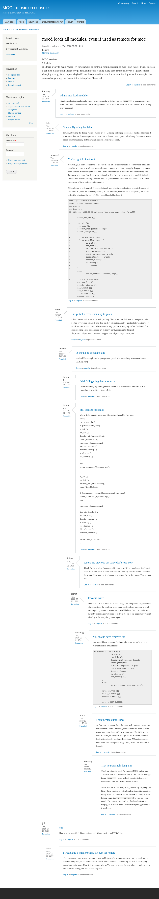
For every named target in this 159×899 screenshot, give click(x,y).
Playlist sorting (14, 113)
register (137, 85)
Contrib (80, 22)
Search (135, 3)
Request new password (17, 163)
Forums (14, 29)
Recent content (14, 85)
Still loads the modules (92, 409)
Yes (61, 827)
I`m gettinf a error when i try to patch (91, 314)
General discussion (29, 29)
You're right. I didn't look (81, 159)
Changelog (123, 3)
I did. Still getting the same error (97, 381)
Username (11, 140)
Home (5, 29)
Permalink (46, 102)
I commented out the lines (110, 719)
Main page (9, 22)
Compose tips (14, 75)
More (31, 123)
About (21, 22)
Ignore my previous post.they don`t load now (108, 562)
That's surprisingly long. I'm (116, 765)
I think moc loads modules (74, 95)
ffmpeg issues (14, 120)
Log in (128, 85)
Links (143, 3)
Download (33, 22)
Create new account (16, 160)
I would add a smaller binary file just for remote (89, 852)
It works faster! (96, 598)
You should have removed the (109, 636)
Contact (152, 3)
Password (11, 150)
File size (11, 116)
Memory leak (14, 103)
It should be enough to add (90, 352)
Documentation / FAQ (52, 22)
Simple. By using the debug (78, 127)
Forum (70, 22)
